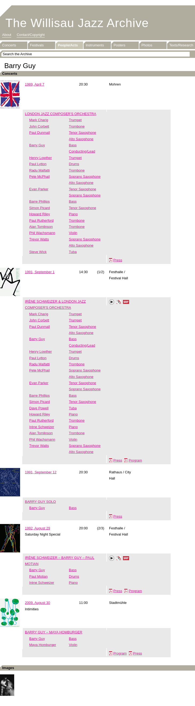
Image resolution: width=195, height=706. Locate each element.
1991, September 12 (41, 472)
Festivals (37, 45)
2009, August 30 (37, 603)
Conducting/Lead (82, 151)
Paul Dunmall (39, 133)
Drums (74, 164)
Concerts (9, 45)
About (6, 35)
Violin (73, 233)
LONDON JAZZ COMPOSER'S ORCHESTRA (60, 114)
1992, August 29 (37, 528)
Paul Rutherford (41, 220)
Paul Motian (38, 576)
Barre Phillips (39, 201)
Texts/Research (181, 45)
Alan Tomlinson (41, 227)
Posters (119, 45)
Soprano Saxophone (85, 176)
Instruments (95, 45)
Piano (73, 214)
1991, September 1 (40, 272)
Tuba (73, 252)
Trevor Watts (39, 239)
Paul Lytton (38, 164)
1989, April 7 (34, 84)
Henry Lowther (40, 158)
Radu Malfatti (39, 170)
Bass (73, 145)
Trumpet (75, 120)
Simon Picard (39, 208)
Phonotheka (119, 302)
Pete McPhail (39, 176)
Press (117, 260)
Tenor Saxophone (82, 133)
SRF (126, 302)
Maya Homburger (42, 645)
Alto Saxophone (81, 139)
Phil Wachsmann (42, 233)
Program (135, 460)
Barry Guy (37, 145)
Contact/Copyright (30, 35)
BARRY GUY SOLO (40, 502)
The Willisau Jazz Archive (77, 23)
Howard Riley (39, 214)
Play (111, 302)
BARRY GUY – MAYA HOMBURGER (53, 632)
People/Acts (68, 45)
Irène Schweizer (41, 427)
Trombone (77, 126)
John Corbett (39, 126)
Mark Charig (38, 120)
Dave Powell (38, 408)
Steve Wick (38, 252)
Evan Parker (38, 189)
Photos (146, 45)
